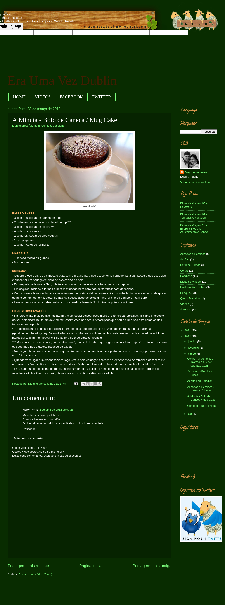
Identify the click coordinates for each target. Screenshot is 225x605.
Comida (46, 125)
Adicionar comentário (28, 438)
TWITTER (101, 97)
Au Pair (184, 259)
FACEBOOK (71, 97)
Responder (29, 429)
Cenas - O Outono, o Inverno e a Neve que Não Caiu (200, 362)
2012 (188, 336)
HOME (19, 97)
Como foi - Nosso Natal (201, 405)
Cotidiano (58, 125)
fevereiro (194, 347)
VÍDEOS (43, 97)
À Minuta (34, 125)
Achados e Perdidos (192, 254)
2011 (188, 330)
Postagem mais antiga (152, 566)
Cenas (184, 270)
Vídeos (184, 304)
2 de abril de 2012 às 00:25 (56, 409)
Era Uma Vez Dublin (62, 80)
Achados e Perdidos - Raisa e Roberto (200, 388)
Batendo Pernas (190, 265)
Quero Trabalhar (190, 298)
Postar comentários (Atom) (35, 574)
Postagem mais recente (28, 566)
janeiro (192, 341)
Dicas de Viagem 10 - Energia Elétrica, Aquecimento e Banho (194, 229)
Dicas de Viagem (190, 281)
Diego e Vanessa (196, 172)
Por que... (186, 293)
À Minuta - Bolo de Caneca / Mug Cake (201, 398)
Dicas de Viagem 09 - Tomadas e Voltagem (193, 216)
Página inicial (90, 566)
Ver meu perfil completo (195, 182)
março (192, 353)
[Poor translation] (16, 26)
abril (191, 413)
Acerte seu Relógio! (199, 380)
